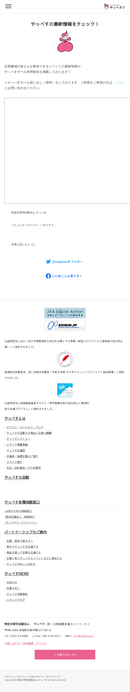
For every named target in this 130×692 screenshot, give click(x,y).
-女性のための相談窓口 (18, 511)
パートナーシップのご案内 (25, 532)
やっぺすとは (15, 418)
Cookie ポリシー (37, 676)
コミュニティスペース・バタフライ (32, 225)
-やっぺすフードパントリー (20, 522)
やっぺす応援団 (16, 450)
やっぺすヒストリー (18, 439)
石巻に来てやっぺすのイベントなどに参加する (34, 558)
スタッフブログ (16, 600)
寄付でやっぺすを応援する (22, 546)
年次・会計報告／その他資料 (24, 468)
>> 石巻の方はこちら (65, 654)
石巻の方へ (13, 588)
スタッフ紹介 (14, 462)
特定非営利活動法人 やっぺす (29, 212)
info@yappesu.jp (83, 636)
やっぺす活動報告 (17, 594)
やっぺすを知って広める (21, 564)
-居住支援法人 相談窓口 (19, 516)
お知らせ (12, 582)
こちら (120, 82)
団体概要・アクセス (35, 643)
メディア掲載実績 (17, 444)
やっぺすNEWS (16, 573)
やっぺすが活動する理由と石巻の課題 (29, 433)
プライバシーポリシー (15, 676)
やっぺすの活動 (16, 477)
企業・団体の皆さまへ (20, 541)
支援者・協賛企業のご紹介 (22, 456)
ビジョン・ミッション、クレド (25, 427)
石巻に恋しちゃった (23, 244)
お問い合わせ (12, 643)
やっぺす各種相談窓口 (22, 502)
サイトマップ (53, 676)
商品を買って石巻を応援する (24, 552)
